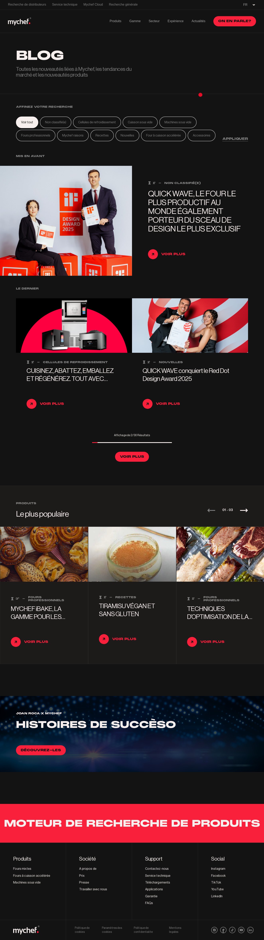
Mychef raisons (73, 135)
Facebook (218, 875)
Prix (82, 875)
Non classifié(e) (55, 122)
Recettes (102, 135)
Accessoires (201, 135)
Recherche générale (123, 4)
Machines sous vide (178, 122)
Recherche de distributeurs (27, 4)
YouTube (217, 889)
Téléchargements (157, 882)
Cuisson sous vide (140, 122)
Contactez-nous (157, 868)
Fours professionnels (35, 135)
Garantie (151, 896)
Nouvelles (127, 135)
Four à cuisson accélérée (163, 135)
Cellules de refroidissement (97, 122)
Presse (84, 882)
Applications (154, 889)
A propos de (88, 868)
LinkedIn (217, 896)
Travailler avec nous (93, 889)
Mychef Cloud (93, 4)
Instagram (218, 868)
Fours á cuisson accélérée (31, 875)
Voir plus (132, 457)
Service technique (64, 4)
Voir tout (27, 122)
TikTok (216, 882)
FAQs (149, 903)
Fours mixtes (22, 868)
